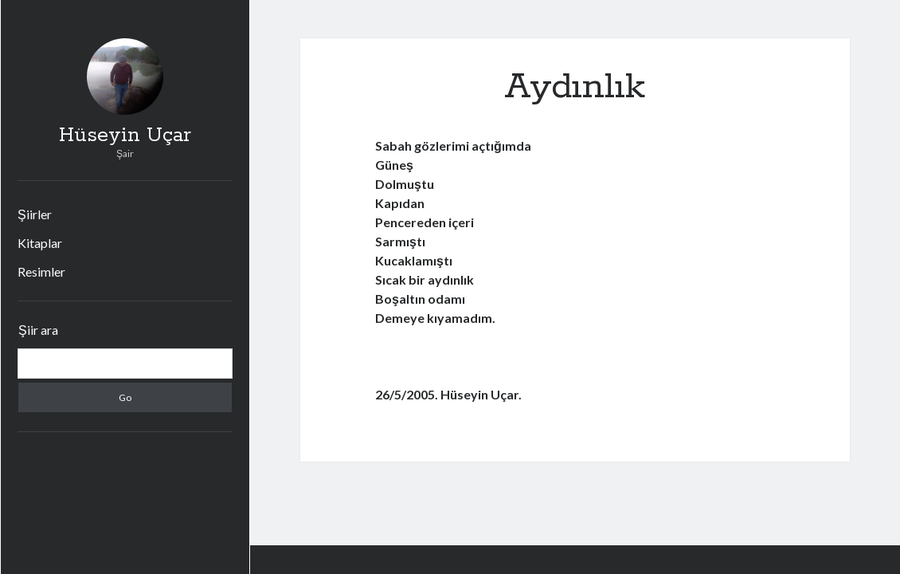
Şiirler (35, 214)
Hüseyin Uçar (125, 135)
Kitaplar (40, 242)
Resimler (41, 271)
